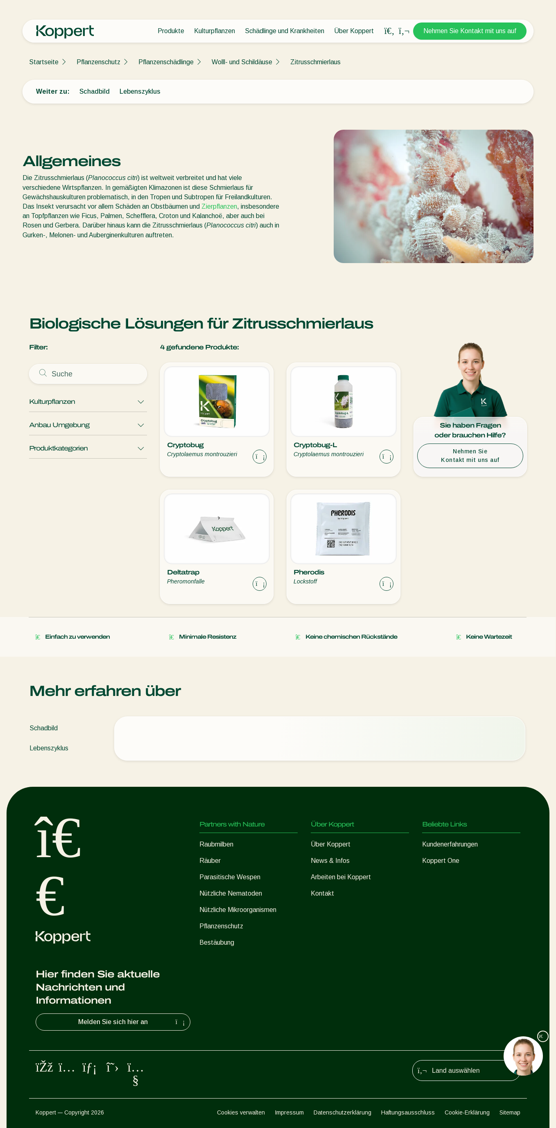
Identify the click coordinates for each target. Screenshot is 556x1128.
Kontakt (322, 893)
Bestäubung (216, 942)
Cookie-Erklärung (467, 1112)
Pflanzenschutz (98, 62)
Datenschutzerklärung (342, 1112)
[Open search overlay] (389, 31)
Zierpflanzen (219, 206)
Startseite (44, 62)
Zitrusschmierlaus (315, 62)
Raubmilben (216, 844)
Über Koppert (354, 30)
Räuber (210, 860)
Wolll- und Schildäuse (242, 62)
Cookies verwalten (241, 1112)
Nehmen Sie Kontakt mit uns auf (469, 30)
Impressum (289, 1112)
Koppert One (440, 860)
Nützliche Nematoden (230, 893)
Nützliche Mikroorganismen (237, 909)
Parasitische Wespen (229, 877)
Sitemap (509, 1112)
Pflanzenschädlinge (166, 62)
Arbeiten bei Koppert (341, 877)
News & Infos (330, 860)
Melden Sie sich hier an (132, 1022)
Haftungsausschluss (408, 1112)
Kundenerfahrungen (450, 844)
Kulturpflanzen (214, 30)
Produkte (171, 30)
